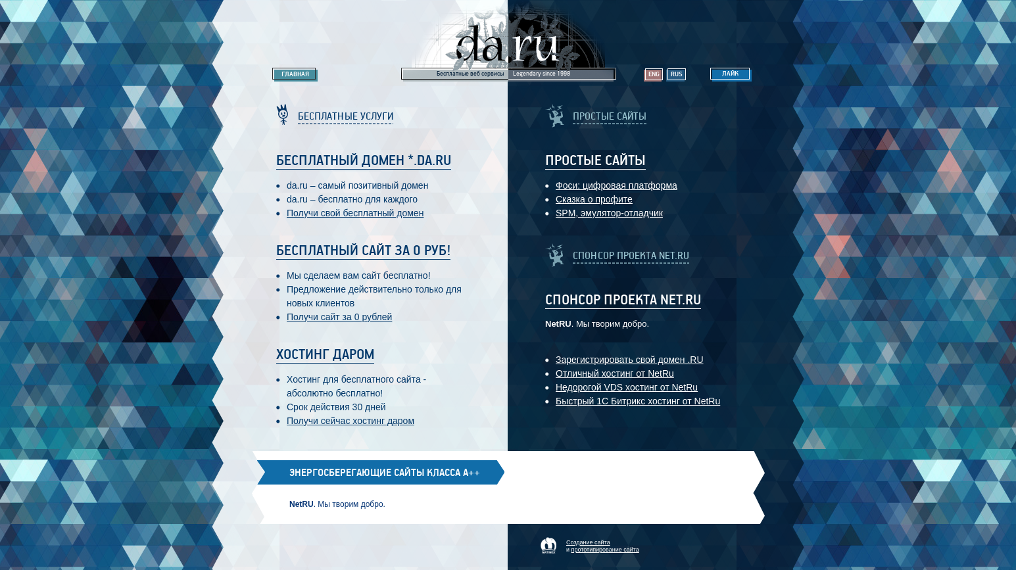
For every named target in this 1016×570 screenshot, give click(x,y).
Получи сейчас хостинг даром (350, 421)
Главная (295, 74)
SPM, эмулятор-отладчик (609, 213)
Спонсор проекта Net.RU (623, 300)
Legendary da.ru (508, 40)
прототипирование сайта (605, 549)
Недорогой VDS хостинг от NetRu (627, 387)
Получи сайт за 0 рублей (339, 317)
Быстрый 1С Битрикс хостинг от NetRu (638, 401)
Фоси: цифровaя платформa (616, 185)
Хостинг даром (325, 355)
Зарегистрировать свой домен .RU (630, 359)
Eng (654, 74)
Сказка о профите (594, 199)
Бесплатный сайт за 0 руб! (363, 251)
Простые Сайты (595, 161)
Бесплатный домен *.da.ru (363, 161)
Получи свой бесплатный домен (355, 213)
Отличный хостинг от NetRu (615, 373)
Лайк (730, 74)
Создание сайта (588, 542)
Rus (677, 74)
